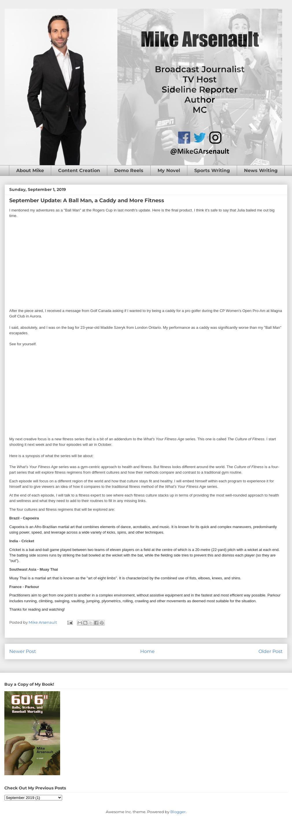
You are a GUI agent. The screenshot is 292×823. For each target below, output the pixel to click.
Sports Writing (212, 170)
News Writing (261, 170)
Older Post (270, 651)
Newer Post (22, 651)
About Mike (30, 170)
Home (147, 651)
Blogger (178, 811)
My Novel (169, 170)
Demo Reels (128, 170)
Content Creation (79, 170)
